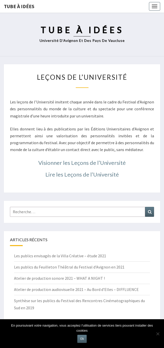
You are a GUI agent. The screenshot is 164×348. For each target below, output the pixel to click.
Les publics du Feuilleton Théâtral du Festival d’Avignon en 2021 (69, 267)
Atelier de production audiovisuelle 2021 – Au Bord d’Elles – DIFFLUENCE (76, 289)
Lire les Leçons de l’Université (82, 174)
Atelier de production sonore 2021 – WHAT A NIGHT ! (59, 278)
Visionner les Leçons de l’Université (82, 162)
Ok (82, 339)
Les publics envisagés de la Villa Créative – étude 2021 (60, 255)
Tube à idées (19, 6)
